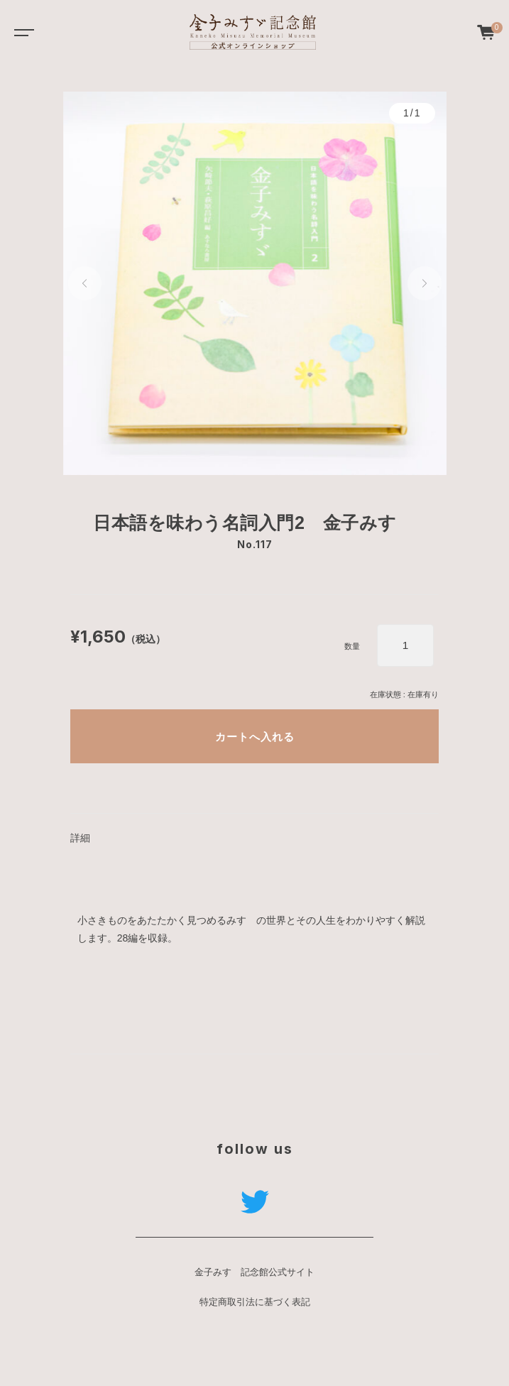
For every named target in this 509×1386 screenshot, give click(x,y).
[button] (85, 283)
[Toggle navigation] (21, 32)
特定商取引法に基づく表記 (254, 1302)
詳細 (80, 838)
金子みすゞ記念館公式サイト (254, 1272)
